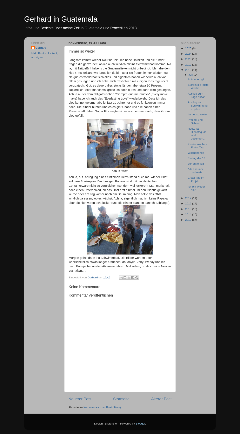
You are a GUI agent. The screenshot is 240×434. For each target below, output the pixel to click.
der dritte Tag (196, 163)
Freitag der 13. (197, 158)
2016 (188, 203)
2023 (188, 59)
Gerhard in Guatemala (61, 19)
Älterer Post (161, 399)
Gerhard (40, 47)
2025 (188, 48)
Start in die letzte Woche (198, 86)
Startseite (121, 399)
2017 (188, 198)
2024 (188, 53)
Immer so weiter (198, 114)
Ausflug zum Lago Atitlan (197, 95)
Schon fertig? (196, 79)
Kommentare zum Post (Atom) (102, 407)
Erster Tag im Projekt (196, 179)
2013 (188, 219)
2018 (188, 70)
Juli (190, 74)
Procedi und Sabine (195, 121)
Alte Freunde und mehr (196, 171)
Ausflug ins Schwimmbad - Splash (198, 105)
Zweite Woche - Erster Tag (197, 146)
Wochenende (196, 152)
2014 (188, 214)
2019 (188, 64)
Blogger (140, 423)
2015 (188, 209)
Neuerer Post (79, 399)
